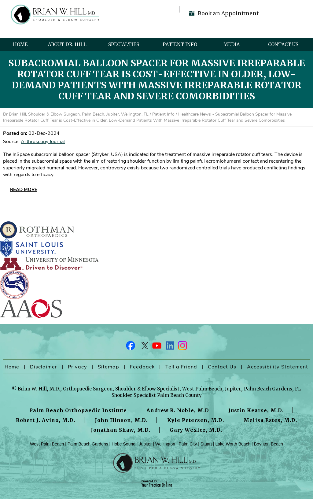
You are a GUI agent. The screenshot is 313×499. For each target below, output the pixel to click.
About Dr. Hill (67, 44)
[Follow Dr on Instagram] (182, 347)
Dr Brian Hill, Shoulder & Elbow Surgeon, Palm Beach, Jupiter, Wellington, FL (76, 114)
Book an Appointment (228, 13)
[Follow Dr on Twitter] (144, 347)
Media (231, 44)
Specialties (123, 44)
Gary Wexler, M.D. (196, 430)
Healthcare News (194, 114)
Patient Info (180, 44)
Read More (23, 190)
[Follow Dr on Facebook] (131, 347)
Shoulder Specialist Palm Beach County (157, 395)
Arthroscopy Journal (43, 141)
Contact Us (283, 44)
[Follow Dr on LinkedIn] (169, 347)
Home (20, 44)
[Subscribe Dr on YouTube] (156, 347)
